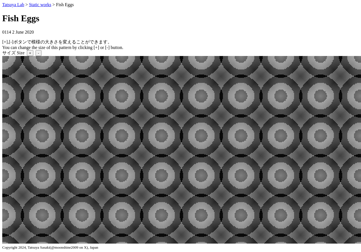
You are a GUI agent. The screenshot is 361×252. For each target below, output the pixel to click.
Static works (40, 4)
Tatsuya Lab (13, 4)
